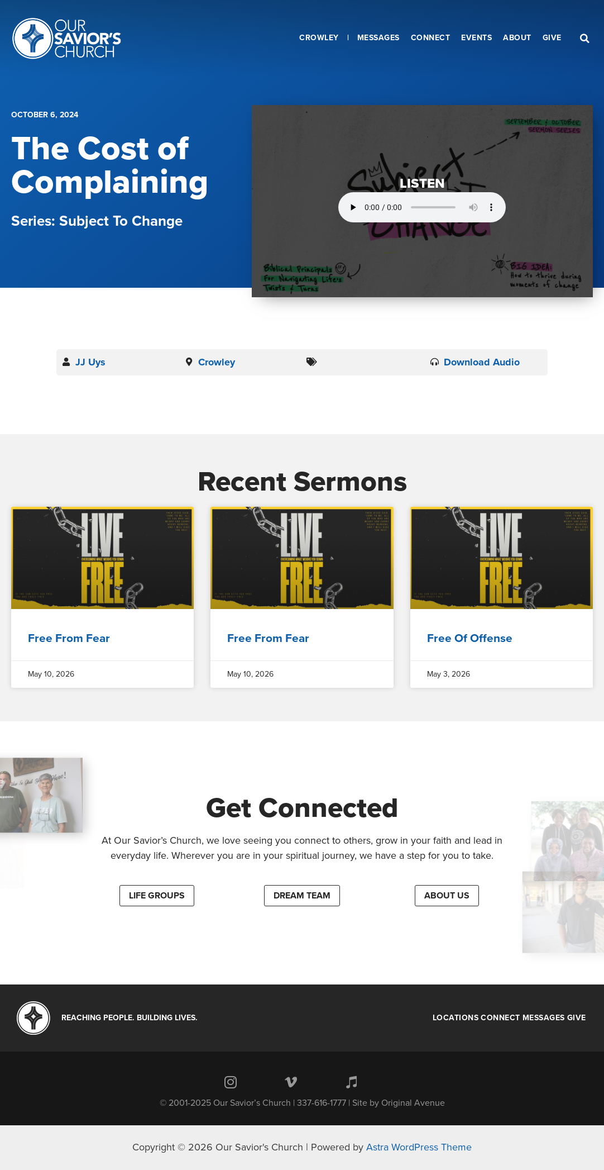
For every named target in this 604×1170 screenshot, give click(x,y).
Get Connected (302, 808)
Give (576, 1018)
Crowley (216, 362)
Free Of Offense (469, 638)
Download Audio (482, 362)
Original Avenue (413, 1103)
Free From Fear (69, 638)
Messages (543, 1018)
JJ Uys (90, 362)
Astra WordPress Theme (419, 1147)
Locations (456, 1018)
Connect (500, 1018)
